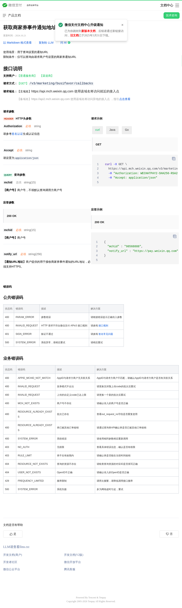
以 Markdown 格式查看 (17, 42)
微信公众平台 (11, 569)
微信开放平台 (72, 562)
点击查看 (124, 99)
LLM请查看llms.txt (16, 547)
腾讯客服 (69, 569)
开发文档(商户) (12, 554)
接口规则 (103, 325)
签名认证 (17, 133)
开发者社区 (10, 562)
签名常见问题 (106, 334)
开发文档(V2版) (73, 554)
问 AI (65, 42)
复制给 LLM (46, 42)
